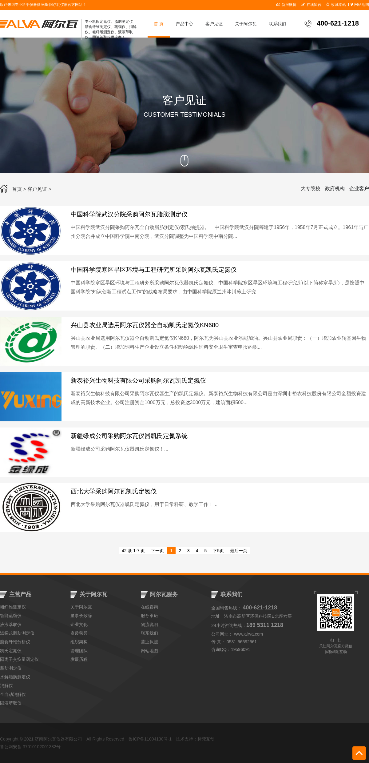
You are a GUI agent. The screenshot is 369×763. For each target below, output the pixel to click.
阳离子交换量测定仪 (19, 659)
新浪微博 (286, 4)
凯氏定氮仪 (11, 650)
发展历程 (79, 659)
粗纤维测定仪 (13, 606)
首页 (17, 189)
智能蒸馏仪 (11, 615)
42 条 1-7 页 (133, 550)
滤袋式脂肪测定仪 (17, 633)
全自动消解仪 (13, 694)
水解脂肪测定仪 (15, 676)
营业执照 (149, 641)
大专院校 (310, 188)
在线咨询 (149, 606)
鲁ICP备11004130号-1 (150, 739)
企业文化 (79, 624)
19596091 (240, 649)
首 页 (159, 23)
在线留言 (311, 4)
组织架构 (79, 641)
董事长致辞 (81, 615)
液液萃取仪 (11, 624)
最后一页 (238, 550)
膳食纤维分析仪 (15, 641)
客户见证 (214, 23)
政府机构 (335, 188)
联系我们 (277, 23)
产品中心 (184, 23)
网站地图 (360, 4)
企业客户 (359, 188)
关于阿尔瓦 (245, 23)
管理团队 (79, 650)
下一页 (157, 550)
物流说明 (149, 624)
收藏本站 (336, 4)
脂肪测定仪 (11, 668)
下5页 (218, 550)
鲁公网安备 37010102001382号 (30, 746)
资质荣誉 (79, 633)
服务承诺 (149, 615)
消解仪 (6, 685)
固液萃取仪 (11, 703)
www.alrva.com (248, 634)
